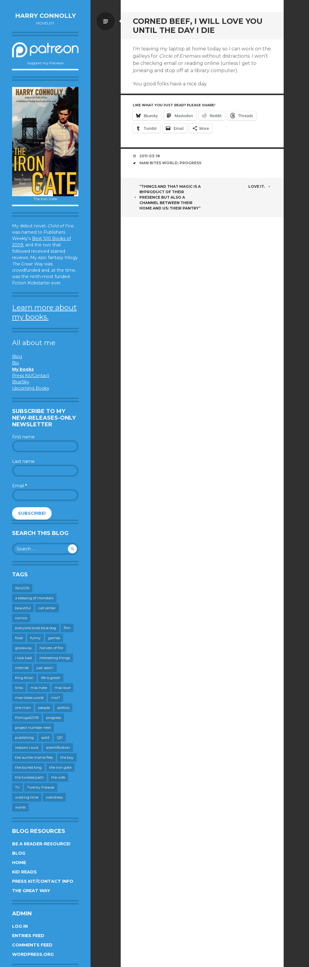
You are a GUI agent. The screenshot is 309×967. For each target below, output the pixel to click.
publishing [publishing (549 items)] (24, 737)
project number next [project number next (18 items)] (33, 727)
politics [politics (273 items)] (63, 707)
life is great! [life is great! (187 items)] (50, 677)
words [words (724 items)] (20, 807)
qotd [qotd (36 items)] (45, 737)
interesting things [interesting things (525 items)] (54, 657)
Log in (20, 926)
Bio (15, 363)
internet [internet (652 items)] (22, 667)
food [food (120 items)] (19, 638)
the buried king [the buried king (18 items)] (28, 767)
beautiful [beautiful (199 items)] (23, 608)
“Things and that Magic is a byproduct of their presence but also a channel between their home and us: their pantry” (167, 197)
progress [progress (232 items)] (53, 717)
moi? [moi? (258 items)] (55, 697)
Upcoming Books (30, 388)
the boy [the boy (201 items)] (67, 757)
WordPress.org (33, 954)
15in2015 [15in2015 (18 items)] (22, 588)
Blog (17, 356)
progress (190, 163)
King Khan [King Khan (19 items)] (24, 677)
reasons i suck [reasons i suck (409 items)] (27, 747)
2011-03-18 (149, 156)
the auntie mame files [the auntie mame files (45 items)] (34, 757)
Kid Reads (24, 872)
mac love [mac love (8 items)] (62, 687)
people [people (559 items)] (44, 707)
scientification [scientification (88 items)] (58, 747)
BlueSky (20, 382)
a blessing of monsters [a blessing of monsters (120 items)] (34, 598)
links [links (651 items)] (19, 687)
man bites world (158, 163)
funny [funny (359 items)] (35, 638)
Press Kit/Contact (30, 375)
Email (19, 485)
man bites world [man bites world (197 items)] (29, 697)
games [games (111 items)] (54, 638)
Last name (23, 461)
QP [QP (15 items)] (60, 737)
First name (23, 437)
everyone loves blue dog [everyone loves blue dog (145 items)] (35, 628)
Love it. (260, 186)
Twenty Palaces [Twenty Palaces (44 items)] (40, 787)
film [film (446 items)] (67, 628)
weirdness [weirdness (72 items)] (54, 797)
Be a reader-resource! (41, 844)
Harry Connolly (45, 15)
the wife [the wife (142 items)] (58, 777)
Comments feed (32, 945)
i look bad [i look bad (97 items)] (23, 657)
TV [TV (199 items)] (17, 787)
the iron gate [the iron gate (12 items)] (60, 767)
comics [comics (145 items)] (21, 618)
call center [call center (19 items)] (47, 608)
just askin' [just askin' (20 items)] (45, 667)
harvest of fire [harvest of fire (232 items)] (51, 647)
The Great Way (31, 890)
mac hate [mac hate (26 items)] (38, 687)
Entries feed (28, 935)
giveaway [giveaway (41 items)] (23, 647)
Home (19, 862)
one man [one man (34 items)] (23, 707)
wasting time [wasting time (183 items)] (26, 797)
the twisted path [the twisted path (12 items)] (29, 777)
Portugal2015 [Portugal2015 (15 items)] (27, 717)
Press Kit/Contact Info (42, 881)
